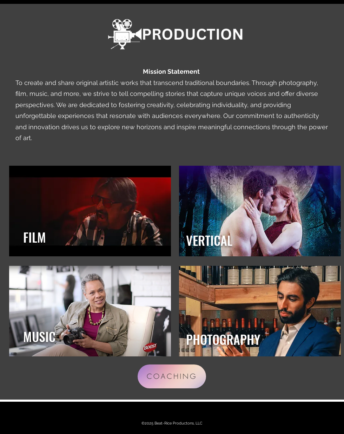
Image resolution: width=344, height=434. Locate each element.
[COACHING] (172, 376)
